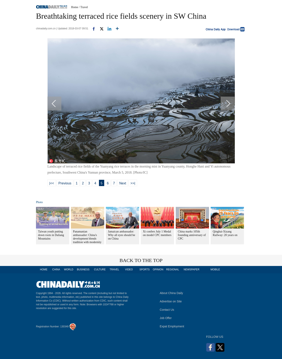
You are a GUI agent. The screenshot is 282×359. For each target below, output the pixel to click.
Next (122, 183)
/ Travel (83, 7)
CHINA (56, 269)
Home (74, 7)
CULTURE (100, 269)
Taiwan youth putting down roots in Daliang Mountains (51, 235)
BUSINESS (83, 269)
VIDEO (129, 269)
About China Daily (171, 293)
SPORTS (144, 269)
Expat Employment (172, 326)
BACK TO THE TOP (141, 260)
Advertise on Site (171, 301)
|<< (51, 183)
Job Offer (166, 318)
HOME (43, 269)
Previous (64, 183)
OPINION (158, 269)
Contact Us (167, 309)
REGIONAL (172, 269)
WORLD (68, 269)
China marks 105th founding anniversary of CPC (192, 235)
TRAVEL (114, 269)
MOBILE (215, 269)
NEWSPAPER (191, 269)
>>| (132, 183)
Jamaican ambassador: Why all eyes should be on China (121, 235)
